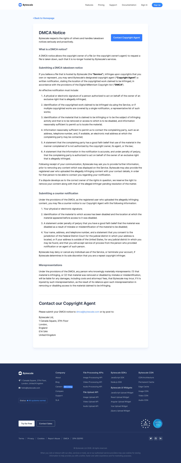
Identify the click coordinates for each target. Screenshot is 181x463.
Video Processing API (92, 382)
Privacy (31, 438)
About (58, 377)
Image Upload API (91, 397)
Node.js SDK (116, 382)
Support (113, 5)
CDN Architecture (146, 377)
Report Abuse (54, 438)
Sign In (144, 5)
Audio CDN (143, 400)
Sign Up (157, 5)
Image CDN (143, 391)
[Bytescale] (26, 5)
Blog (57, 382)
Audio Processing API (92, 386)
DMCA (66, 438)
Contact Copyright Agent (126, 37)
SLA (57, 400)
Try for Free (26, 423)
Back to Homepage (43, 18)
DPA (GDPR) (77, 438)
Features (89, 5)
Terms (21, 438)
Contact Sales (45, 423)
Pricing (101, 5)
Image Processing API (92, 377)
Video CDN (143, 395)
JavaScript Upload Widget (122, 392)
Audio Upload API (90, 406)
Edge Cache (144, 386)
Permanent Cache (146, 382)
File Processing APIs (93, 372)
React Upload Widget (120, 397)
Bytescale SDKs (119, 372)
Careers (64, 386)
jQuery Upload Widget (120, 411)
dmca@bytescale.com (87, 311)
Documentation (129, 5)
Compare (59, 391)
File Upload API (90, 392)
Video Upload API (90, 401)
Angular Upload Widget (121, 401)
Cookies (41, 438)
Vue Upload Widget (119, 406)
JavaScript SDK (117, 377)
